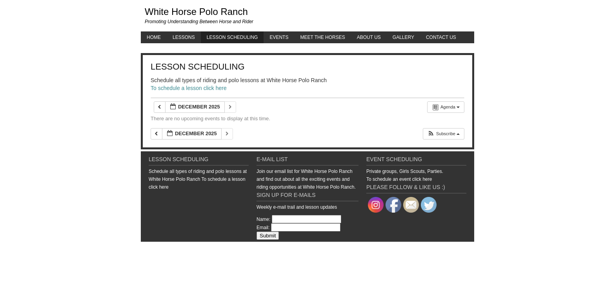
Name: (263, 219)
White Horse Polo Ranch (196, 11)
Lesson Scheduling (232, 37)
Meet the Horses (322, 37)
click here (159, 187)
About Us (369, 37)
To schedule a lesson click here (189, 88)
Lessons (184, 37)
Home (154, 37)
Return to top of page (168, 249)
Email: (263, 227)
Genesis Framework (413, 249)
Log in (468, 249)
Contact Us (441, 37)
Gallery (403, 37)
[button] (443, 134)
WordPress (448, 249)
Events (278, 37)
